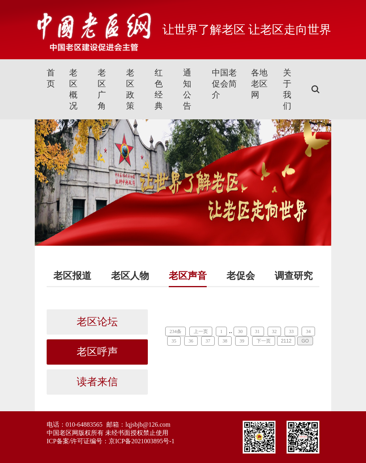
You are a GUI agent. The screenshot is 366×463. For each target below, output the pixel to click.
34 (308, 331)
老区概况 (73, 89)
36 (191, 341)
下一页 (264, 341)
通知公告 (187, 89)
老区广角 (102, 89)
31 (257, 331)
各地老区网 (259, 84)
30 (240, 331)
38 (225, 341)
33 (291, 331)
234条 (175, 331)
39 (242, 341)
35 (174, 341)
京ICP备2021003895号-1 (141, 441)
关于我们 (287, 89)
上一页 (201, 331)
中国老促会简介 (224, 84)
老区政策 (130, 89)
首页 (51, 78)
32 (274, 331)
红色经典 (159, 89)
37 (208, 341)
